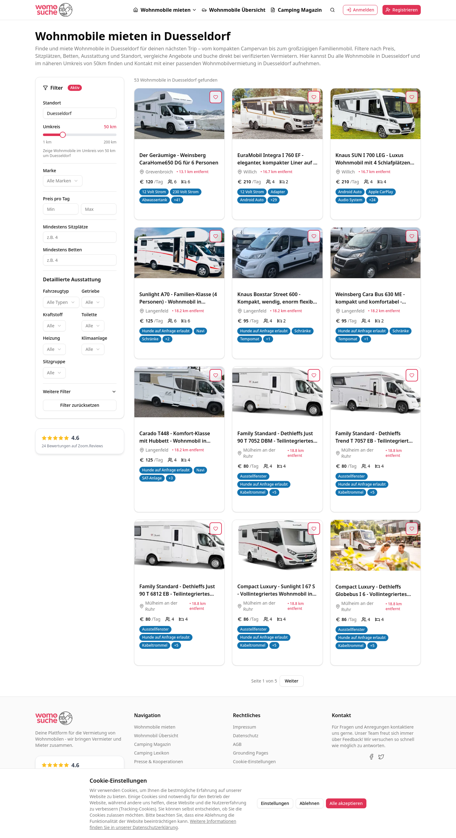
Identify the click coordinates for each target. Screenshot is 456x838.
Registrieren (402, 10)
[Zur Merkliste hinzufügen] (215, 97)
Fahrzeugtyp (56, 291)
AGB (237, 744)
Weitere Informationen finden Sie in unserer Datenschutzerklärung (163, 824)
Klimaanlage (94, 338)
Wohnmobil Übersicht (156, 735)
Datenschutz (245, 735)
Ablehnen (309, 803)
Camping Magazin (296, 9)
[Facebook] (371, 757)
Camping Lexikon (151, 753)
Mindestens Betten (62, 250)
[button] (165, 10)
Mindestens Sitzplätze (65, 227)
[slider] (63, 135)
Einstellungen (275, 803)
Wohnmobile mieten (162, 9)
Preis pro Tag (56, 199)
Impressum (244, 727)
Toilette (89, 314)
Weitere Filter (57, 391)
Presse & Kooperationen (158, 761)
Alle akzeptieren (346, 803)
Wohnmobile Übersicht (233, 9)
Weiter (291, 681)
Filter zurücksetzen (79, 405)
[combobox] (62, 180)
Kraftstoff (53, 314)
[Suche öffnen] (332, 9)
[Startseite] (53, 9)
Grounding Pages (250, 753)
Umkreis (51, 127)
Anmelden (360, 10)
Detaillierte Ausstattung (72, 279)
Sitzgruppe (54, 361)
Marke (49, 170)
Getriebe (90, 291)
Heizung (51, 338)
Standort (52, 103)
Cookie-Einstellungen (254, 761)
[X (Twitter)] (381, 757)
